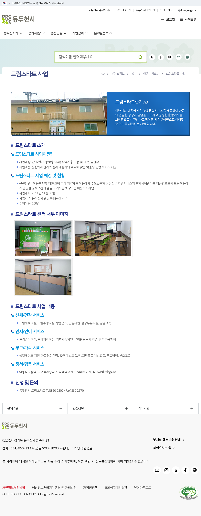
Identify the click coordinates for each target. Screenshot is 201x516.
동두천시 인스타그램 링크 (166, 470)
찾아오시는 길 (162, 448)
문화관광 (121, 10)
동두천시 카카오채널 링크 (195, 470)
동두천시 (18, 19)
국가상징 (4, 3)
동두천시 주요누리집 (100, 10)
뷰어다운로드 (142, 488)
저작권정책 (90, 488)
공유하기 (179, 57)
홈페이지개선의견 (115, 488)
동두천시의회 (143, 10)
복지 (134, 73)
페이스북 (161, 57)
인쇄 (187, 57)
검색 (140, 57)
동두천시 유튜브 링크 (157, 470)
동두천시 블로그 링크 (176, 470)
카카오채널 (170, 57)
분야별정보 (118, 73)
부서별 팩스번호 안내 (167, 440)
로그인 (170, 19)
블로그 (152, 57)
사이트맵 (190, 19)
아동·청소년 (151, 73)
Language (187, 10)
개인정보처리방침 (13, 488)
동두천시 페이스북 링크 (185, 470)
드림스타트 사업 (175, 73)
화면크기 (165, 10)
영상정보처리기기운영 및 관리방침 (54, 488)
